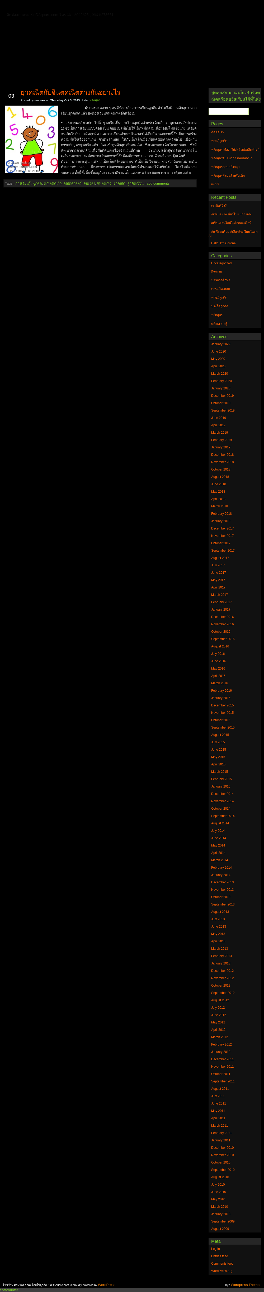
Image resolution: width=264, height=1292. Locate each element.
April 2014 (218, 853)
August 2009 (220, 1229)
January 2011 (220, 1140)
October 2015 (220, 720)
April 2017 (218, 587)
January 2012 (220, 1052)
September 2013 (223, 904)
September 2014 (223, 816)
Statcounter (9, 1290)
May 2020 (218, 359)
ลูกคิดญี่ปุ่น (135, 183)
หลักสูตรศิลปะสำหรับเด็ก (80, 14)
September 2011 (223, 1081)
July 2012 (218, 1007)
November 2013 (222, 890)
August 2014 (220, 823)
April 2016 (218, 676)
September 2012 (223, 993)
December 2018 (222, 455)
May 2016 (218, 668)
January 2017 (220, 609)
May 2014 (218, 845)
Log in (215, 1249)
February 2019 (221, 440)
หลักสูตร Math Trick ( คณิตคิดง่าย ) (176, 6)
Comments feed (222, 1263)
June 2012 (218, 1015)
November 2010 (222, 1155)
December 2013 (222, 882)
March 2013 (219, 949)
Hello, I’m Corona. (224, 243)
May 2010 (218, 1199)
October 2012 (220, 985)
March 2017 (219, 595)
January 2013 (220, 963)
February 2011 (221, 1133)
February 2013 (221, 956)
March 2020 (219, 373)
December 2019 (222, 396)
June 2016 (218, 661)
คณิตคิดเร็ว (53, 183)
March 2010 (219, 1207)
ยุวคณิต (119, 183)
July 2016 (218, 654)
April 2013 (218, 941)
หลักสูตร (94, 100)
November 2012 (222, 978)
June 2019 (218, 418)
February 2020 (221, 381)
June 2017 (218, 573)
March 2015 (219, 772)
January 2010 (220, 1214)
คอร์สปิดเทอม (220, 289)
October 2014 (220, 808)
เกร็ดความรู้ (219, 323)
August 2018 (220, 477)
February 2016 (221, 690)
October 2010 (220, 1162)
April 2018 (218, 499)
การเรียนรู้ (23, 183)
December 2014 (222, 794)
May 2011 (218, 1111)
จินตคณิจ (104, 183)
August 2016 (220, 646)
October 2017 (220, 543)
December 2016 (222, 617)
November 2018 (222, 462)
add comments (158, 183)
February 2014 (221, 867)
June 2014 (218, 838)
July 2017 (218, 565)
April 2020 (218, 366)
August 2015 (220, 735)
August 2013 (220, 912)
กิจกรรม (216, 271)
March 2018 (219, 506)
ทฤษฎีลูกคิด (68, 6)
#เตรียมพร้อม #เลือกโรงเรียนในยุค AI (233, 234)
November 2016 (222, 624)
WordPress (106, 1285)
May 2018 (218, 491)
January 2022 (220, 344)
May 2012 (218, 1022)
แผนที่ (219, 6)
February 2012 (221, 1044)
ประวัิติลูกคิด (219, 306)
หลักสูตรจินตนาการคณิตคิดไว (112, 6)
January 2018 (220, 521)
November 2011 (222, 1066)
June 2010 (218, 1192)
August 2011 (220, 1089)
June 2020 (218, 351)
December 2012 (222, 971)
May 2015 (218, 757)
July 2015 (218, 742)
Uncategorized (221, 263)
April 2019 (218, 425)
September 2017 (223, 550)
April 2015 (218, 764)
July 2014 (218, 831)
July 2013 (218, 919)
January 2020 (220, 388)
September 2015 (223, 727)
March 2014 (219, 860)
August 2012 (220, 1000)
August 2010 (220, 1177)
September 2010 (223, 1170)
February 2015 (221, 779)
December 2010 (222, 1148)
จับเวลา (89, 183)
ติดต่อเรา (42, 6)
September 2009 (223, 1221)
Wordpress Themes (246, 1285)
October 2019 (220, 403)
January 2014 (220, 875)
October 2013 (220, 897)
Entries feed (219, 1256)
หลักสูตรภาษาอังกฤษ (33, 14)
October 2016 (220, 631)
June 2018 (218, 484)
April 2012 (218, 1030)
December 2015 (222, 705)
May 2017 (218, 580)
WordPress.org (221, 1271)
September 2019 (223, 410)
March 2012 (219, 1037)
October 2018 (220, 469)
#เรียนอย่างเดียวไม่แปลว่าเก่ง (231, 214)
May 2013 (218, 934)
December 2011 (222, 1059)
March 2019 (219, 432)
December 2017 (222, 528)
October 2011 (220, 1074)
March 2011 (219, 1125)
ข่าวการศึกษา (220, 280)
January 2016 (220, 698)
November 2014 (222, 801)
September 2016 (223, 639)
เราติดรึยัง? (219, 205)
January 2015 (220, 786)
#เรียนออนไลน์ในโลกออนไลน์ (231, 223)
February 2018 (221, 514)
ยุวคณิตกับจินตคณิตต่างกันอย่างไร (70, 92)
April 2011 (218, 1118)
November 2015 (222, 713)
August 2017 (220, 558)
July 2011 (218, 1096)
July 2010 (218, 1184)
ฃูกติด (37, 183)
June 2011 (218, 1103)
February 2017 (221, 602)
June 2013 (218, 926)
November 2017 (222, 536)
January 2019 (220, 447)
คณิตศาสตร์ (72, 183)
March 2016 (219, 683)
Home (21, 5)
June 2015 (218, 749)
